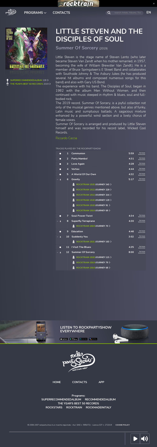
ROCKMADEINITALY (98, 407)
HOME (57, 382)
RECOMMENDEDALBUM (100, 399)
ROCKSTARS (54, 407)
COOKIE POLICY (122, 425)
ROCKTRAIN (74, 407)
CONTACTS (61, 13)
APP (101, 382)
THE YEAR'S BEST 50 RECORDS (78, 403)
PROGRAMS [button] (35, 13)
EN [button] (148, 12)
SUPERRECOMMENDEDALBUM (61, 399)
